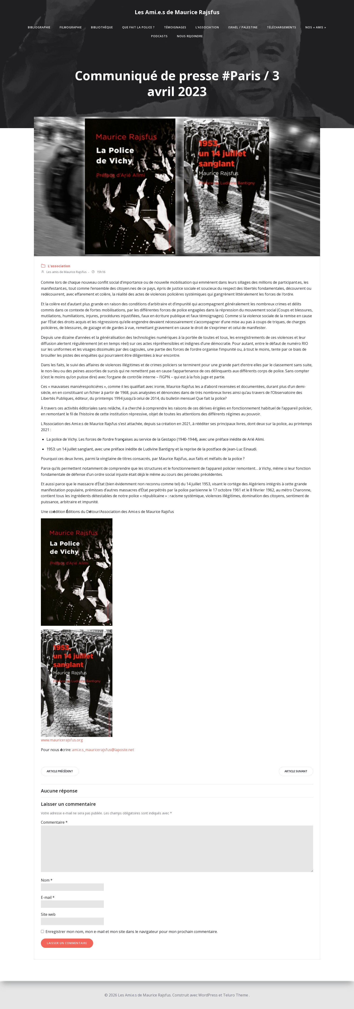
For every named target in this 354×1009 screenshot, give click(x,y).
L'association (59, 266)
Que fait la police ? (138, 28)
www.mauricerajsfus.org (62, 740)
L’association (207, 28)
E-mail (48, 898)
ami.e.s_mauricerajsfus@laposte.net (103, 750)
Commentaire (54, 823)
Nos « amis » (315, 28)
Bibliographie (39, 28)
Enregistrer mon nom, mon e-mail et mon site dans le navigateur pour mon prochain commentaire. (132, 932)
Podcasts (159, 37)
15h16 (98, 273)
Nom (47, 881)
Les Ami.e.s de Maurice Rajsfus (177, 12)
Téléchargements (281, 28)
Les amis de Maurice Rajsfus (64, 273)
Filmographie (71, 28)
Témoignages (175, 28)
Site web (48, 915)
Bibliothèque (102, 28)
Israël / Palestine (243, 28)
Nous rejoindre (190, 37)
